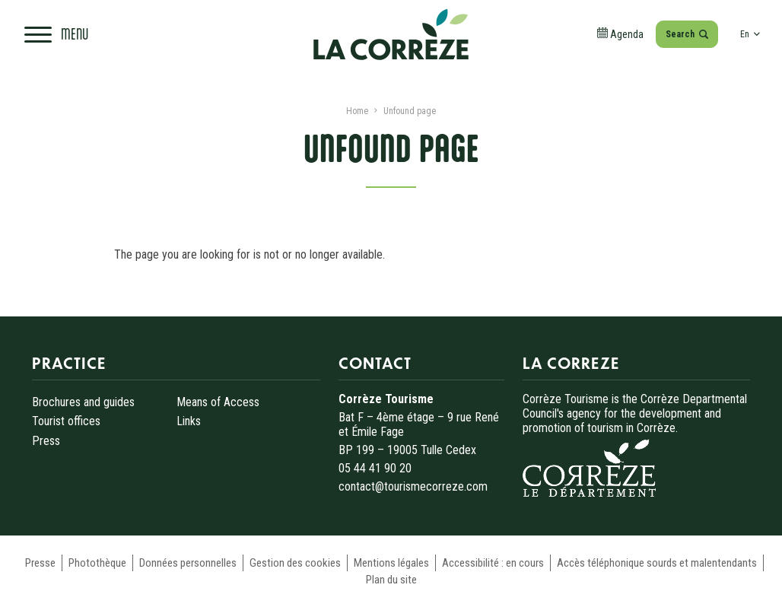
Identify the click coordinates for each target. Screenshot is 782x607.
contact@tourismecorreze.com (413, 486)
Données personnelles (188, 563)
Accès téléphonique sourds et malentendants (657, 563)
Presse (40, 563)
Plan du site (391, 579)
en (750, 34)
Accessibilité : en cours (493, 563)
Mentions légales (391, 563)
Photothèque (97, 563)
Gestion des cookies (295, 563)
